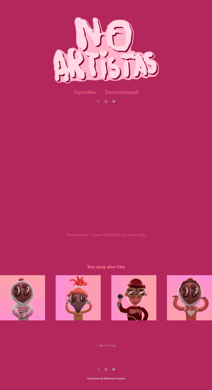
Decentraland (121, 92)
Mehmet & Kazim (114, 378)
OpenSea (85, 92)
